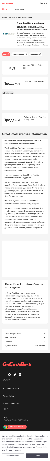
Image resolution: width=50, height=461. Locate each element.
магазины (12, 17)
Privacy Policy (8, 396)
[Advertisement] (25, 258)
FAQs (5, 417)
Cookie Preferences (13, 456)
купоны (4, 17)
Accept (37, 456)
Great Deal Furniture (24, 17)
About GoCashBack (11, 388)
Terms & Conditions (11, 403)
